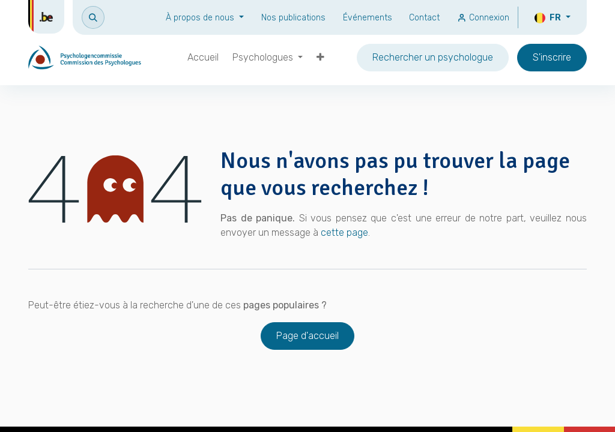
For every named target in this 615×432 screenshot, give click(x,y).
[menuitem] (203, 58)
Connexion (483, 18)
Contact (424, 18)
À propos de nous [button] (201, 18)
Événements (367, 18)
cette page (344, 232)
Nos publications (293, 18)
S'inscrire (552, 57)
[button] (93, 17)
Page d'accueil (307, 335)
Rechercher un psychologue (432, 57)
